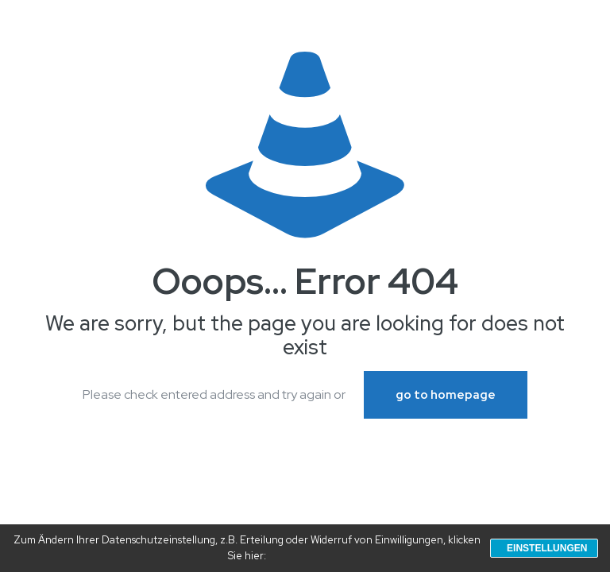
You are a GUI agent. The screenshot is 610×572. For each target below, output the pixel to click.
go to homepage (446, 395)
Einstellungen (547, 548)
